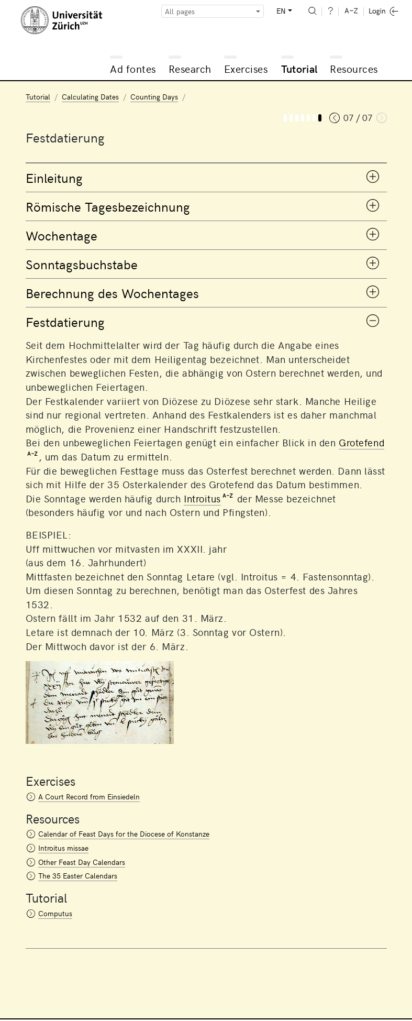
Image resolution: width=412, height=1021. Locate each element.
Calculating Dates (90, 97)
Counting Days (154, 97)
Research (190, 68)
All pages (180, 11)
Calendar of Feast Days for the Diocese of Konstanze (123, 834)
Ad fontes (133, 68)
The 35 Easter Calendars (77, 876)
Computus (55, 913)
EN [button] (281, 11)
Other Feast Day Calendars (81, 862)
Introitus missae (63, 848)
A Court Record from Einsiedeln (89, 797)
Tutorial (299, 68)
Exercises (246, 68)
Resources (354, 68)
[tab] (206, 177)
